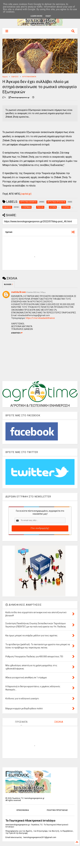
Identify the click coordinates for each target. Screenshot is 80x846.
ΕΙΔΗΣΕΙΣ (15, 77)
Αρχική (5, 77)
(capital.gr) (25, 193)
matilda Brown (18, 292)
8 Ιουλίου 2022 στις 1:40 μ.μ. (36, 292)
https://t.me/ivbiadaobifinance (40, 318)
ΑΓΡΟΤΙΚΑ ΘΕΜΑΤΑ (29, 77)
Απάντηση (16, 333)
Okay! (48, 16)
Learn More (36, 16)
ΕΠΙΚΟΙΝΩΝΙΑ (23, 810)
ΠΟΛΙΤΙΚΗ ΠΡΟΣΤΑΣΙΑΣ (57, 810)
